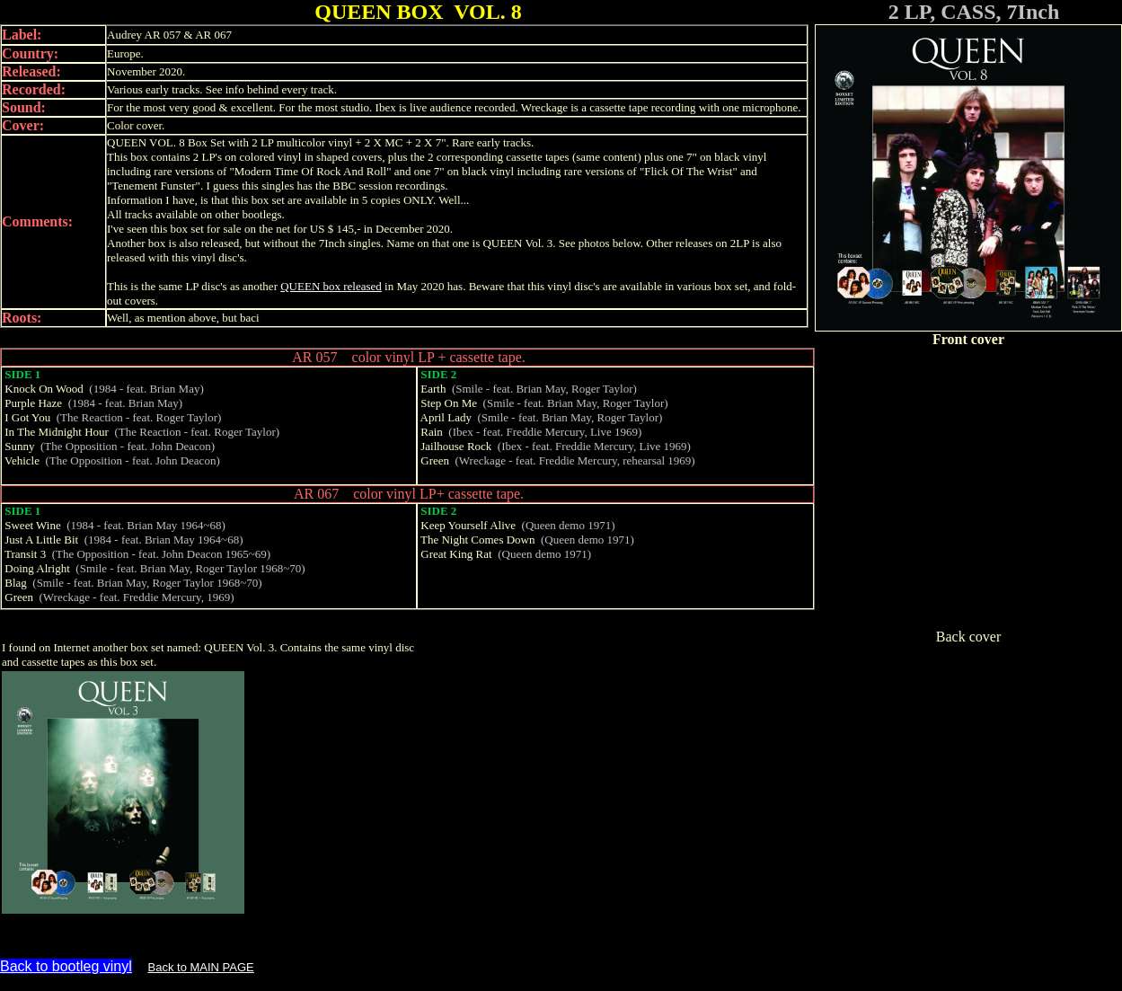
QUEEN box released (331, 286)
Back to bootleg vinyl (66, 966)
